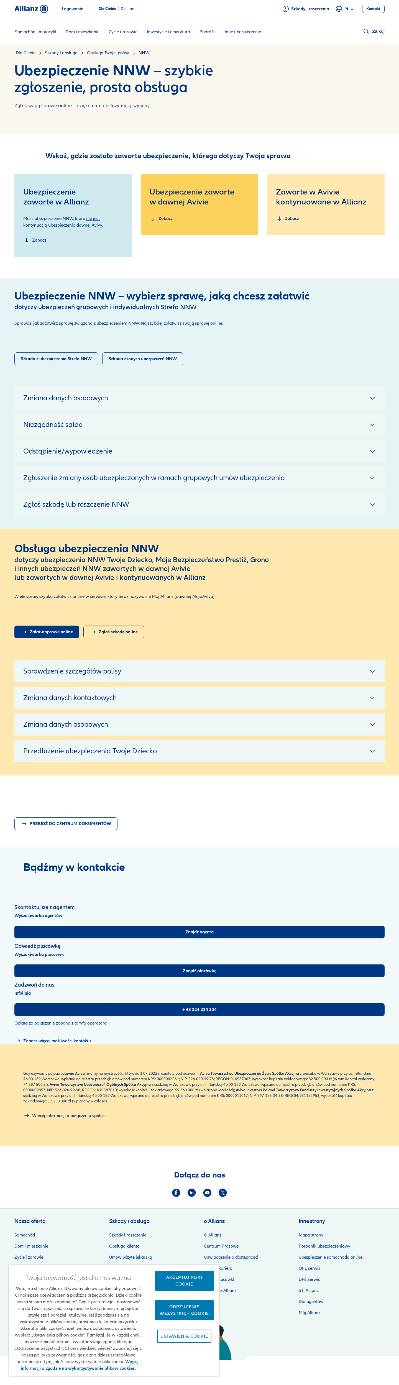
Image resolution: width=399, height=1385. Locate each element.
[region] (114, 1320)
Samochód (24, 1235)
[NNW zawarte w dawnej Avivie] (161, 218)
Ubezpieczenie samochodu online (330, 1257)
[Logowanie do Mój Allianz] (46, 632)
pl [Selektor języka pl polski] (345, 9)
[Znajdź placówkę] (199, 970)
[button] (374, 31)
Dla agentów (311, 1301)
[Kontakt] (373, 9)
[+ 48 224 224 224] (199, 1009)
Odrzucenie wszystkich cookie (184, 1310)
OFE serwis (309, 1268)
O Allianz (212, 1235)
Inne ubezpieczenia (243, 32)
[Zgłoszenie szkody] (142, 358)
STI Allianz (309, 1290)
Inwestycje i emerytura (168, 32)
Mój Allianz (309, 1312)
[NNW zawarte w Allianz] (34, 240)
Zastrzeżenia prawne (223, 1368)
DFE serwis (309, 1279)
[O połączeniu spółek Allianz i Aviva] (64, 1115)
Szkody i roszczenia (128, 1235)
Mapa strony (311, 1235)
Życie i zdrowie (123, 32)
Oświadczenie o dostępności (231, 1257)
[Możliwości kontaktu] (52, 1041)
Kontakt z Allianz (220, 1290)
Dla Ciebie (107, 9)
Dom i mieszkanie (82, 32)
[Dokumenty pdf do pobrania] (65, 823)
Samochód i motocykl (35, 32)
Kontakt (377, 1368)
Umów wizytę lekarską (130, 1257)
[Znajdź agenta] (199, 932)
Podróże (208, 32)
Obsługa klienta (124, 1246)
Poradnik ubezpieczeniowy (324, 1246)
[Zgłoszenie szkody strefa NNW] (56, 358)
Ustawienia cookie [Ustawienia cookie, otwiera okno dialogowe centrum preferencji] (184, 1336)
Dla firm (127, 9)
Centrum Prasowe (221, 1246)
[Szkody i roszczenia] (305, 9)
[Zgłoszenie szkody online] (113, 632)
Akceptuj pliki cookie (184, 1281)
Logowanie (72, 9)
